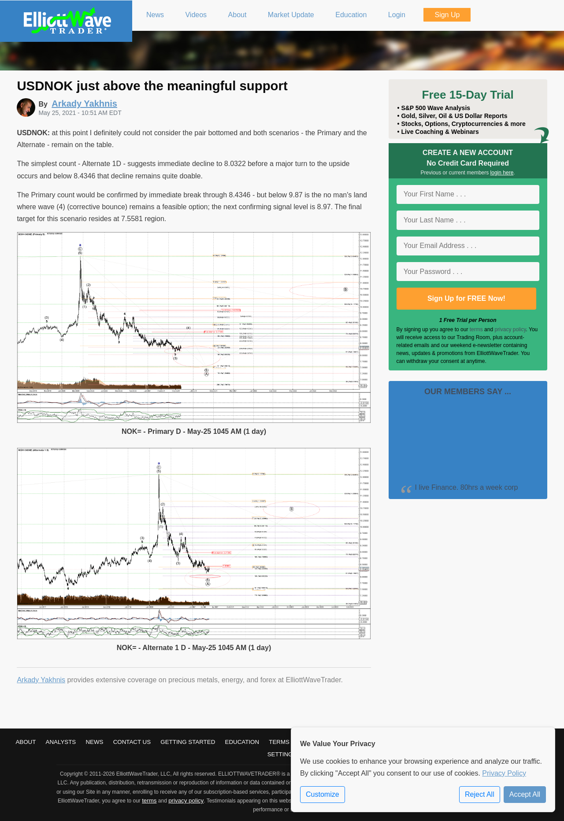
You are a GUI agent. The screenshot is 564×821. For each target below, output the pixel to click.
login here (502, 173)
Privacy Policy (504, 773)
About (25, 742)
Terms (279, 742)
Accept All (524, 794)
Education (242, 742)
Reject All (479, 794)
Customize (322, 794)
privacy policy (510, 329)
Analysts (61, 742)
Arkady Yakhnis (41, 680)
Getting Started (187, 742)
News (94, 742)
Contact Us (132, 742)
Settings (282, 754)
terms (476, 329)
